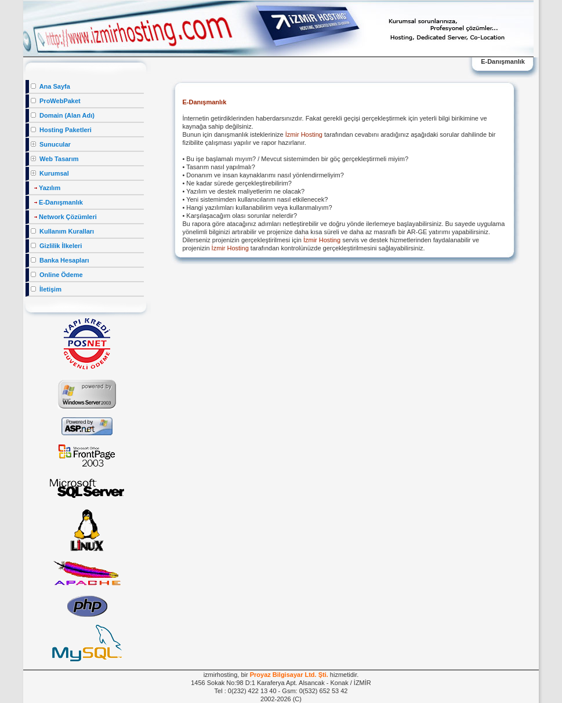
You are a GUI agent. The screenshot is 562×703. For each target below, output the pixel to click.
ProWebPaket (56, 100)
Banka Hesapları (60, 260)
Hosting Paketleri (61, 129)
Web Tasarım (55, 158)
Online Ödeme (57, 274)
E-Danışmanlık (57, 202)
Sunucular (51, 144)
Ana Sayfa (50, 86)
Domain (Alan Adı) (63, 115)
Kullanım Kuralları (62, 231)
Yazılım (45, 187)
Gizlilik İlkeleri (56, 245)
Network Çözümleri (64, 216)
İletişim (46, 289)
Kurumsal (50, 173)
